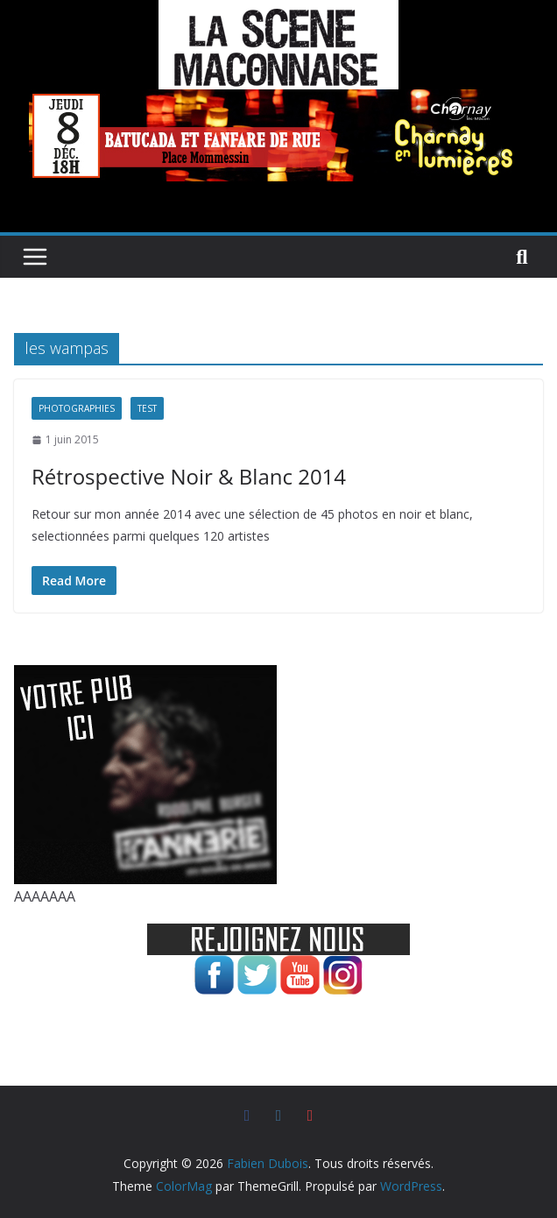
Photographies (77, 408)
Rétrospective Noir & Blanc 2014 (189, 476)
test (147, 408)
